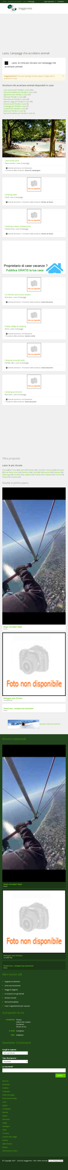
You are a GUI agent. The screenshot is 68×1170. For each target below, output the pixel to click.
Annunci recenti (10, 998)
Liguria (4, 1105)
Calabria (5, 1088)
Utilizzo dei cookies (23, 1022)
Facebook (3, 1165)
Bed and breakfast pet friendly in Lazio (17, 92)
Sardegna (5, 1126)
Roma (4, 470)
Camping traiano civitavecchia (17, 226)
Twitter (13, 1165)
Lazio (4, 1102)
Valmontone (45, 472)
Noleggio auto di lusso (12, 698)
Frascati (38, 474)
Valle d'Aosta (7, 1144)
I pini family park (12, 160)
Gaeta (22, 470)
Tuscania (14, 477)
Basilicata (6, 1084)
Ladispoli (27, 474)
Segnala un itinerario (12, 981)
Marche (5, 1112)
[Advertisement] (34, 31)
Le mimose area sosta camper (18, 294)
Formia (58, 474)
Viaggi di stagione (11, 990)
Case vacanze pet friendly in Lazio (16, 90)
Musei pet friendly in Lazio (13, 111)
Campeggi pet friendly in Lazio (14, 106)
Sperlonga (6, 474)
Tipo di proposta (10, 1058)
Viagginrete (25, 8)
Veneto (5, 1147)
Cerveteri (17, 474)
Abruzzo (5, 1081)
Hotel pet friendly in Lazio (13, 97)
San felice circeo (12, 472)
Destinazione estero (10, 1151)
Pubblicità (19, 1035)
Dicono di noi (21, 1027)
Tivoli (40, 470)
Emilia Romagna (8, 1095)
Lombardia (6, 1109)
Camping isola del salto (15, 360)
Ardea (4, 477)
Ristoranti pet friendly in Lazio (14, 99)
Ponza (14, 470)
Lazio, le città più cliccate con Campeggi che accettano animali (30, 64)
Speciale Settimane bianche (34, 724)
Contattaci (60, 1)
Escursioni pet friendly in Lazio (14, 104)
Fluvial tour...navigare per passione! (18, 708)
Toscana (5, 1133)
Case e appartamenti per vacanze (17, 1006)
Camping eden (11, 194)
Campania (6, 1091)
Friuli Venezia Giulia (9, 1098)
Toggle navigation (4, 9)
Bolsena (57, 472)
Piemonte (6, 1119)
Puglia (4, 1123)
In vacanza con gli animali (14, 994)
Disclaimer (20, 1024)
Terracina (49, 470)
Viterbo (31, 470)
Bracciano (60, 470)
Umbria (5, 1140)
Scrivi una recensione (12, 985)
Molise (4, 1116)
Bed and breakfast (11, 1002)
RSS (19, 1165)
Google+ (8, 1165)
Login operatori (49, 1)
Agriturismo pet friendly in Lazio (15, 94)
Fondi (35, 472)
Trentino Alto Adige (9, 1137)
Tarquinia (48, 474)
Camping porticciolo (13, 392)
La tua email (8, 1066)
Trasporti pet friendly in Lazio (14, 108)
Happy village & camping (15, 326)
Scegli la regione (10, 1049)
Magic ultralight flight (12, 627)
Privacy (19, 1020)
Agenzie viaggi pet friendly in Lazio (16, 101)
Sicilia (4, 1130)
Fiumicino (25, 472)
